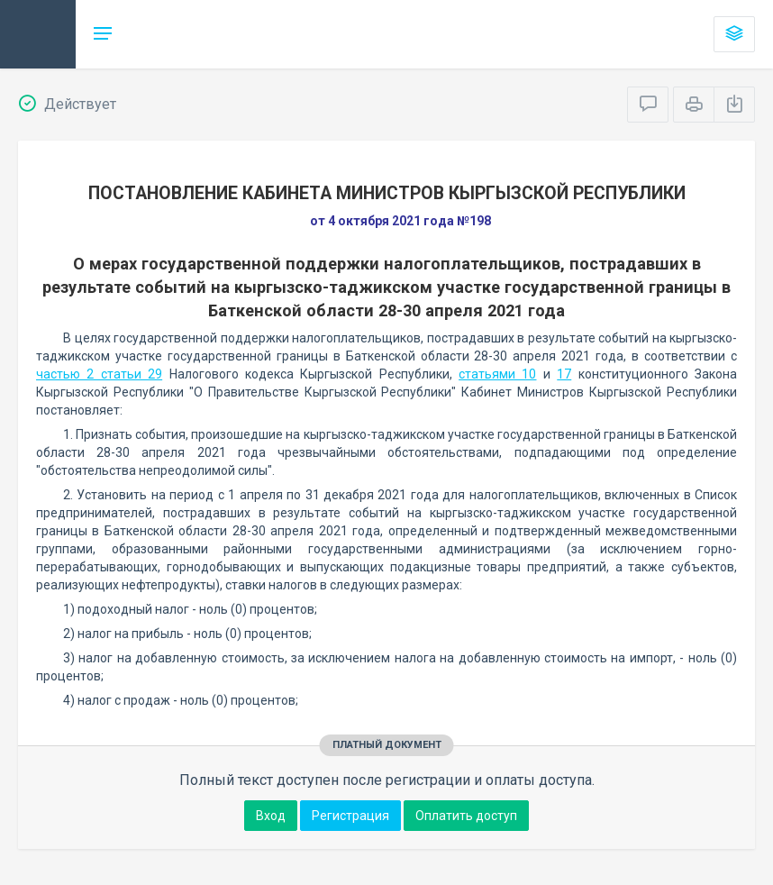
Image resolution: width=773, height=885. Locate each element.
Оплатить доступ (466, 815)
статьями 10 (497, 374)
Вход (271, 815)
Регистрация (350, 815)
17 (564, 374)
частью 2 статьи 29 (99, 374)
